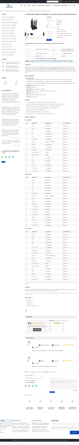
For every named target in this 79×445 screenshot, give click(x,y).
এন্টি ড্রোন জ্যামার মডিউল (7, 17)
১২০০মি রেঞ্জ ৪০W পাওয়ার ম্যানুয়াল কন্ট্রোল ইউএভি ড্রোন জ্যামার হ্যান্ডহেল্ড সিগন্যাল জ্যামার (51, 408)
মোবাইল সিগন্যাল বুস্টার (7, 54)
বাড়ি (21, 5)
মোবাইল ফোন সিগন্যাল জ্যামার (8, 22)
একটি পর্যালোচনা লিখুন (37, 330)
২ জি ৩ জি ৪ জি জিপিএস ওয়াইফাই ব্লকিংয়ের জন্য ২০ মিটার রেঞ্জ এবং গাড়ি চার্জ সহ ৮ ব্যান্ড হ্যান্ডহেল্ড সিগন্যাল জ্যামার (29, 408)
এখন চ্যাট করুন (68, 1)
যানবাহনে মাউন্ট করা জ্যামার (8, 41)
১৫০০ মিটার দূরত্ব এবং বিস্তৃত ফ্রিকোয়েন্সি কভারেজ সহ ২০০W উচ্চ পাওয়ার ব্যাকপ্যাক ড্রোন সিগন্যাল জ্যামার (21, 431)
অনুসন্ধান (60, 1)
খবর (70, 5)
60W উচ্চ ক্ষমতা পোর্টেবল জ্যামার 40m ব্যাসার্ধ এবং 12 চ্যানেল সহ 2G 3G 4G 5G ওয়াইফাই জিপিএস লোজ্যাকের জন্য (62, 408)
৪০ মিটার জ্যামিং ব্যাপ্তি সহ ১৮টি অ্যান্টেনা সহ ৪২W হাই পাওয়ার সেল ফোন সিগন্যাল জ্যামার (34, 39)
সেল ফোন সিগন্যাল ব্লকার (31, 372)
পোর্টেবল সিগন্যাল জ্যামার (7, 30)
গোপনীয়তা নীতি (15, 440)
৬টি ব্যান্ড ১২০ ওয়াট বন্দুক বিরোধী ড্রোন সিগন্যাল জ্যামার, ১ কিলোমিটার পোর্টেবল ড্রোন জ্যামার (21, 424)
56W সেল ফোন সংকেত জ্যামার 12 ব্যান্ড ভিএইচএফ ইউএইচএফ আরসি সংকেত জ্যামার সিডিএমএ (12, 71)
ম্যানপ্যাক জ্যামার (5, 44)
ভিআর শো (34, 5)
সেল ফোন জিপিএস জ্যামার (7, 36)
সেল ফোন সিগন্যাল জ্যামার (10, 11)
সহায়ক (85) (36, 363)
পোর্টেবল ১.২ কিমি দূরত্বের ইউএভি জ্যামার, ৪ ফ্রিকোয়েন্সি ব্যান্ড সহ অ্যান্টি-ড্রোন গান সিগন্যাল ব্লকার (21, 427)
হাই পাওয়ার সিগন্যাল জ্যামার (8, 38)
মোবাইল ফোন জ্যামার (53, 372)
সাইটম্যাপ (2, 432)
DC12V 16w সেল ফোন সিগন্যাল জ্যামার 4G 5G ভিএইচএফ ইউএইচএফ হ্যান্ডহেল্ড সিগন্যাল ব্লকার (13, 67)
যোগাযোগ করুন (64, 5)
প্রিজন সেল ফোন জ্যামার (7, 33)
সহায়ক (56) (36, 347)
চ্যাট (48, 39)
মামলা (74, 5)
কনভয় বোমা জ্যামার (6, 46)
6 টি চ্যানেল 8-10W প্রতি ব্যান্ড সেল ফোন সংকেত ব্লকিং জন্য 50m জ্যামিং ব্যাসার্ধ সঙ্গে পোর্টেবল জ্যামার (72, 408)
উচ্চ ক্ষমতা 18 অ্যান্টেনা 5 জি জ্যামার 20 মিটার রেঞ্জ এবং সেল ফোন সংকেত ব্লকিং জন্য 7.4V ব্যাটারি (40, 408)
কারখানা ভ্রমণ (48, 5)
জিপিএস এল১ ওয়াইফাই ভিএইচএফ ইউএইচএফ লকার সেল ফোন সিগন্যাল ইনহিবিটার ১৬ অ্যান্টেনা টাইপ (13, 63)
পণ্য (25, 5)
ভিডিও (29, 5)
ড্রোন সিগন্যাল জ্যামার (6, 20)
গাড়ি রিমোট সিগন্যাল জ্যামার (8, 49)
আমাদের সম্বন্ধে (41, 5)
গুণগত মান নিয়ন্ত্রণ (56, 5)
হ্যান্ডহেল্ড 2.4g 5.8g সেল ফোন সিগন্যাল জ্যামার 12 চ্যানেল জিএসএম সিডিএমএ (39, 427)
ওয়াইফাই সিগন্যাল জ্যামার (7, 28)
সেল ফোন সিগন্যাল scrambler (42, 372)
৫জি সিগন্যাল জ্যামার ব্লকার (8, 52)
